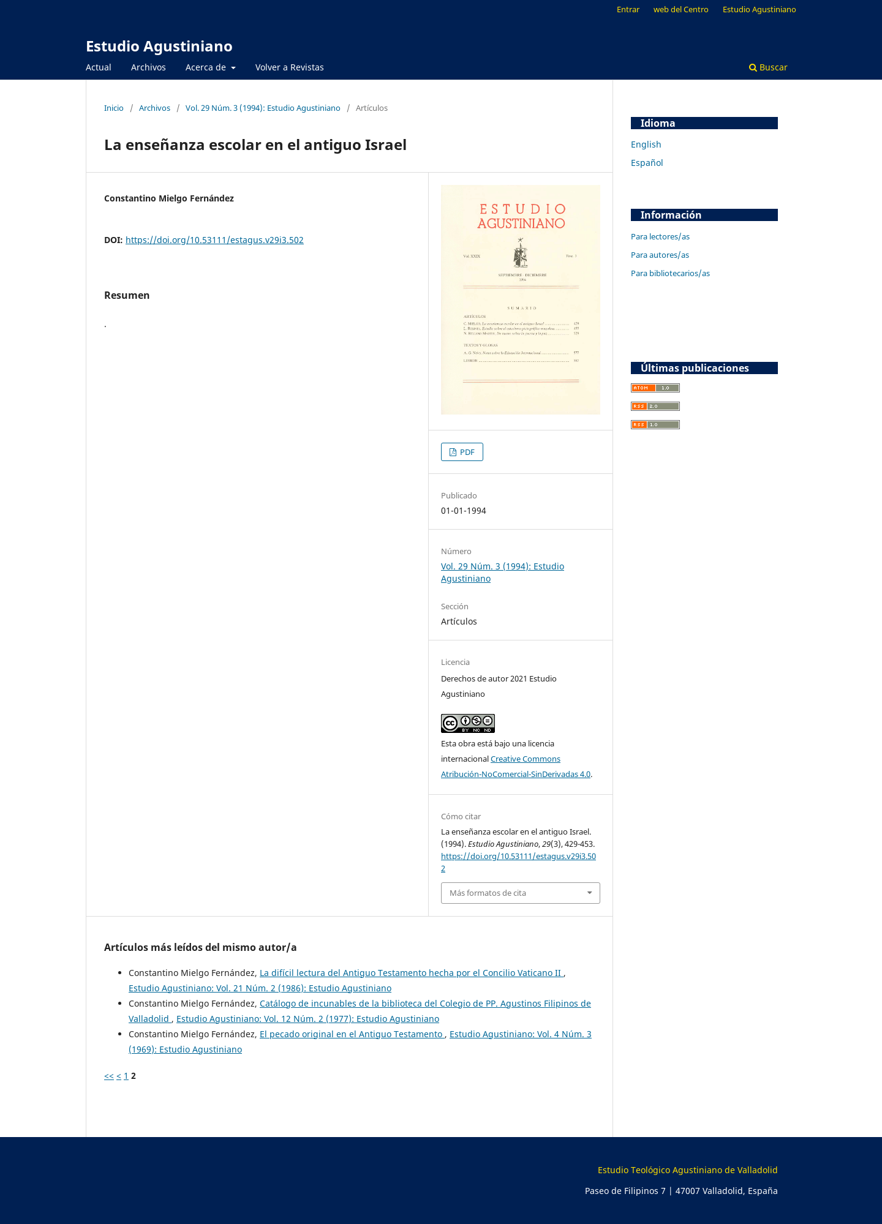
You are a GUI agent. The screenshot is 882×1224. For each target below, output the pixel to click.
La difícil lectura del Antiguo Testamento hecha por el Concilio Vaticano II (412, 972)
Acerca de (207, 67)
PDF (466, 451)
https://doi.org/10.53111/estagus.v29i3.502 (215, 240)
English (646, 144)
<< (109, 1075)
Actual (98, 67)
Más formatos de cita (488, 892)
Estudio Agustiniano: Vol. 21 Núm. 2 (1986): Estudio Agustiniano (260, 988)
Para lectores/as (660, 236)
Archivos (148, 67)
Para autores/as (660, 254)
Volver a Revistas (289, 67)
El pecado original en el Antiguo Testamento (352, 1034)
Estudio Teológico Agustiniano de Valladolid (688, 1170)
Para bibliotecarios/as (670, 273)
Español (647, 162)
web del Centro (681, 9)
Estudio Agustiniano (159, 46)
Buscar (768, 67)
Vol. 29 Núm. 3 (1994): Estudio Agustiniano (263, 107)
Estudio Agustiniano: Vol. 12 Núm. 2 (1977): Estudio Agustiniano (307, 1018)
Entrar (628, 9)
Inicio (114, 107)
